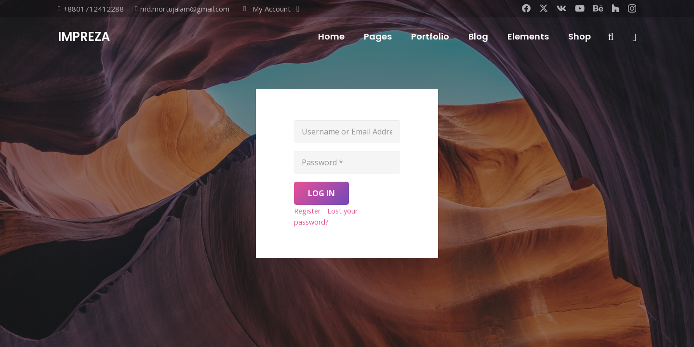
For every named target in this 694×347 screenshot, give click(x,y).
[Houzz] (615, 8)
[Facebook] (526, 8)
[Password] (347, 162)
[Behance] (598, 8)
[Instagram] (632, 8)
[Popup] (634, 37)
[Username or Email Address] (347, 131)
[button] (270, 8)
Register (307, 210)
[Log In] (321, 193)
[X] (543, 8)
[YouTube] (580, 8)
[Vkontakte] (561, 8)
